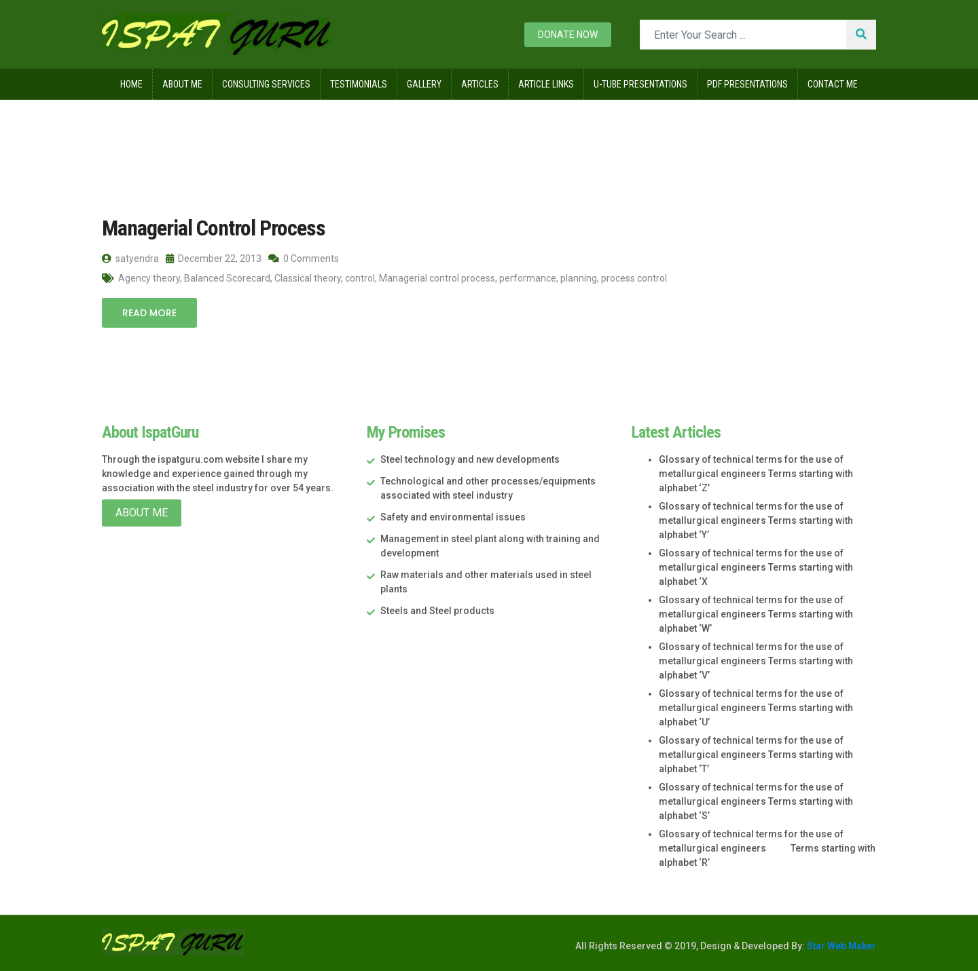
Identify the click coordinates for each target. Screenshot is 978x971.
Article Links (546, 84)
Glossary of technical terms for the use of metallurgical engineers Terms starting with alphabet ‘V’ (756, 661)
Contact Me (833, 84)
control (360, 278)
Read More (149, 313)
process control (634, 278)
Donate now (568, 34)
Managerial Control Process (213, 228)
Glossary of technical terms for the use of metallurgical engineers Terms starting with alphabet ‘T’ (756, 754)
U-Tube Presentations (640, 84)
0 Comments (303, 258)
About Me (182, 84)
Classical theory (307, 278)
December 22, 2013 (213, 258)
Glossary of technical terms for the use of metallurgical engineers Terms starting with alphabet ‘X (756, 567)
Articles (480, 84)
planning (578, 278)
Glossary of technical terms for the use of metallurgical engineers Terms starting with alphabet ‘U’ (756, 707)
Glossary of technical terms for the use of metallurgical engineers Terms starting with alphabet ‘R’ (767, 848)
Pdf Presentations (747, 84)
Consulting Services (266, 84)
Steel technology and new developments (470, 459)
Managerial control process (437, 278)
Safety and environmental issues (453, 517)
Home (131, 84)
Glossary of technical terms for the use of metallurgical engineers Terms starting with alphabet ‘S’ (756, 801)
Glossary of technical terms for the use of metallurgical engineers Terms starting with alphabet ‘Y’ (756, 520)
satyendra (130, 258)
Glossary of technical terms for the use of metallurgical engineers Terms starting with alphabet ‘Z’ (756, 473)
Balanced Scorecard (227, 278)
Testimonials (358, 84)
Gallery (424, 84)
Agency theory (149, 278)
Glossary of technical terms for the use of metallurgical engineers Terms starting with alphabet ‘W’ (756, 614)
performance (527, 278)
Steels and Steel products (437, 610)
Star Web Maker (840, 945)
